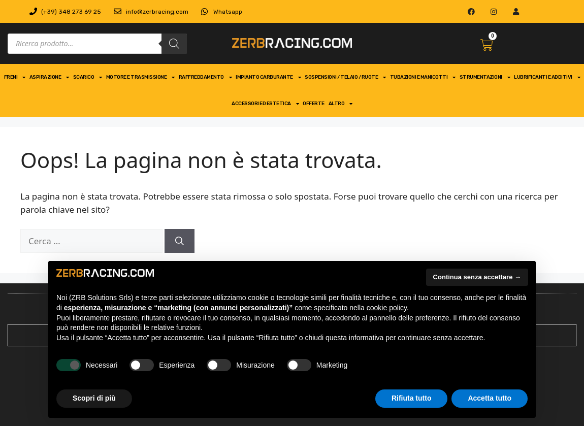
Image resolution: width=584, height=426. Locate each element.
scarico (87, 77)
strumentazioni (485, 77)
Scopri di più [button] (94, 398)
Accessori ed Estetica (265, 103)
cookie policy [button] (387, 308)
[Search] (174, 44)
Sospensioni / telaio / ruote (345, 77)
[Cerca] (179, 241)
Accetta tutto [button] (489, 398)
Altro (340, 103)
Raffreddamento (205, 77)
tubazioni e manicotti (423, 77)
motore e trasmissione (140, 77)
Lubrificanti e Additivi (547, 77)
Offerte (314, 104)
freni (14, 77)
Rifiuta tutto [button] (412, 398)
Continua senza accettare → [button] (477, 277)
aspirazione (49, 77)
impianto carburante (268, 77)
